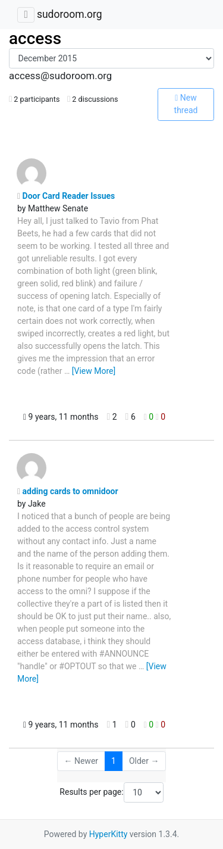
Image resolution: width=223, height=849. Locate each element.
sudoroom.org (69, 14)
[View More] (93, 371)
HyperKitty (108, 834)
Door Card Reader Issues (66, 196)
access (35, 38)
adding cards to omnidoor (67, 491)
